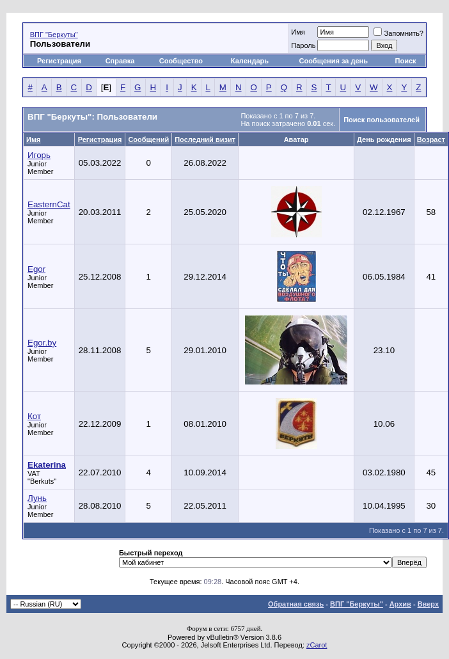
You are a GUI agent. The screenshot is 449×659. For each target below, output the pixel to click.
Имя (297, 32)
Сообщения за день (333, 61)
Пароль (303, 45)
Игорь (39, 155)
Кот (34, 416)
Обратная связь (296, 604)
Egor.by (42, 342)
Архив (400, 604)
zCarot (316, 645)
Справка (120, 61)
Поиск (405, 61)
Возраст (431, 139)
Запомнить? (398, 33)
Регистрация (59, 61)
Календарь (250, 61)
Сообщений (148, 139)
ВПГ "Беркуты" (54, 34)
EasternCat (49, 204)
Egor (36, 269)
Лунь (37, 498)
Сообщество (182, 61)
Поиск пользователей (381, 119)
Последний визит (205, 139)
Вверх (428, 604)
